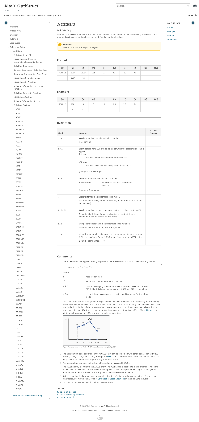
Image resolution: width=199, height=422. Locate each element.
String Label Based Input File (111, 378)
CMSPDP (19, 389)
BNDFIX (19, 134)
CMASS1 (19, 341)
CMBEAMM (21, 361)
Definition (171, 35)
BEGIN (19, 122)
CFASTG (19, 276)
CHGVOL (19, 325)
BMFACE (19, 130)
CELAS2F (19, 252)
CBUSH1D (20, 215)
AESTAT (19, 97)
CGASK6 (19, 288)
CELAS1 (19, 243)
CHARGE (19, 308)
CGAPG (19, 284)
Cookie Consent (121, 410)
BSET (18, 154)
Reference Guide (18, 15)
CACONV (19, 175)
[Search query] (153, 5)
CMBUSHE (20, 373)
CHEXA (19, 316)
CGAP (18, 280)
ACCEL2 (58, 15)
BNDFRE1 (20, 142)
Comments (172, 39)
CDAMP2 (19, 223)
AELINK (19, 81)
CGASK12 (20, 296)
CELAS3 (19, 256)
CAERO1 (19, 187)
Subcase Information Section (27, 41)
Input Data (31, 15)
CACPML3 (20, 179)
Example (171, 31)
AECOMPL (20, 73)
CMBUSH (20, 365)
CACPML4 (20, 183)
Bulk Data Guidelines (66, 392)
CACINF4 (20, 170)
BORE (18, 150)
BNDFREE (20, 146)
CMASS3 (19, 349)
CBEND (19, 207)
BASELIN (19, 114)
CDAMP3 (19, 227)
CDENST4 (20, 235)
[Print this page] (196, 16)
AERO (18, 89)
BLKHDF (19, 126)
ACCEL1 (19, 53)
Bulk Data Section (45, 15)
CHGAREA (20, 321)
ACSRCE (19, 65)
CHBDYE (19, 312)
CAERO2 (19, 191)
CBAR (18, 199)
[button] (12, 22)
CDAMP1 (19, 219)
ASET (18, 105)
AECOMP (20, 69)
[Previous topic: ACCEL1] (190, 16)
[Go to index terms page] (192, 7)
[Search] (187, 6)
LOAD (109, 356)
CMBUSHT (20, 381)
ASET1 (18, 110)
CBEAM (19, 203)
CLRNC (19, 337)
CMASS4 (19, 353)
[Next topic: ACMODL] (192, 16)
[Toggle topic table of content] (193, 22)
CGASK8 (19, 292)
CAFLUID (19, 195)
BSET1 (18, 158)
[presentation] (80, 267)
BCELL (18, 118)
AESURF (19, 101)
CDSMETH (20, 239)
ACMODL (20, 61)
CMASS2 (19, 345)
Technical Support (106, 410)
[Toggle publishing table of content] (6, 22)
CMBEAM (20, 357)
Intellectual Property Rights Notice (85, 410)
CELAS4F (19, 264)
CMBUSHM (21, 377)
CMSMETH (20, 385)
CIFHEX (19, 329)
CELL (18, 268)
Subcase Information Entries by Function (28, 27)
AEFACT (19, 77)
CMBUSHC (20, 369)
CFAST (18, 272)
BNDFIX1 (20, 138)
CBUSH (19, 211)
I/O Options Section (23, 36)
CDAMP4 (19, 231)
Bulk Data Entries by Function (27, 32)
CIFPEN (19, 333)
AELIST (19, 85)
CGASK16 (20, 300)
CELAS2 (19, 248)
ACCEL (18, 49)
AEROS (19, 93)
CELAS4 (19, 260)
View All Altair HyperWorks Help (27, 395)
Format (170, 27)
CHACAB (19, 304)
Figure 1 (150, 310)
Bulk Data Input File (66, 397)
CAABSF (19, 162)
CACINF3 (20, 166)
